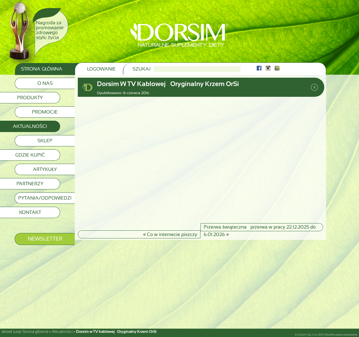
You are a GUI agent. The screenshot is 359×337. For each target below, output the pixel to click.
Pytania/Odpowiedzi (45, 197)
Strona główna (35, 331)
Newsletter (45, 239)
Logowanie (101, 68)
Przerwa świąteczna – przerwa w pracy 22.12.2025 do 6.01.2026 (260, 227)
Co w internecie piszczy (170, 234)
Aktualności (30, 126)
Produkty (30, 97)
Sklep (44, 140)
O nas (45, 83)
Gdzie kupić (30, 154)
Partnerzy (29, 183)
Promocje (45, 111)
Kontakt (30, 212)
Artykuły (45, 169)
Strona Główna (41, 68)
